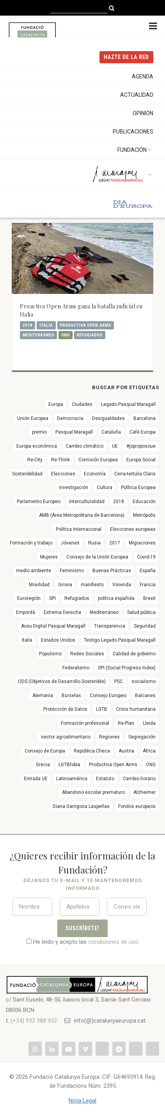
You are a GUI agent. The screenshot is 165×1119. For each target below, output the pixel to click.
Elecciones (63, 474)
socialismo (143, 681)
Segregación (142, 737)
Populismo (50, 653)
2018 (27, 325)
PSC (118, 681)
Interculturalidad (87, 501)
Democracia (70, 418)
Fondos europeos (137, 806)
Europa (55, 404)
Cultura (104, 487)
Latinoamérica (71, 778)
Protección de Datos (65, 709)
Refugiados (90, 335)
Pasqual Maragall (74, 432)
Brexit (149, 598)
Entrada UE (36, 778)
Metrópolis (144, 515)
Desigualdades (108, 418)
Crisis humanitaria (136, 709)
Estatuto (105, 778)
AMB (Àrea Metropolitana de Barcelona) (81, 515)
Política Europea (138, 487)
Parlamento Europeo (38, 501)
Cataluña (111, 432)
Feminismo (72, 570)
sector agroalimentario (65, 737)
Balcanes (145, 695)
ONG (65, 335)
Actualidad (136, 95)
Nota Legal (82, 1100)
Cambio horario (139, 778)
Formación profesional (85, 723)
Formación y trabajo (31, 543)
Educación (144, 501)
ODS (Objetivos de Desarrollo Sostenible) (62, 681)
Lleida (149, 723)
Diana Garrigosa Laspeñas (81, 806)
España (148, 570)
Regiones (109, 737)
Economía (95, 474)
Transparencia (109, 626)
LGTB (101, 709)
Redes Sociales (87, 653)
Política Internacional (78, 529)
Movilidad (39, 584)
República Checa (92, 751)
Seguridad (145, 626)
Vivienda (121, 584)
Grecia (43, 764)
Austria (126, 751)
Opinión (143, 113)
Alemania (42, 695)
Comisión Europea (98, 460)
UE (115, 446)
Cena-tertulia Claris (135, 474)
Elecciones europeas (133, 529)
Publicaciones (133, 131)
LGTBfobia (69, 764)
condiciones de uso (113, 941)
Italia (46, 325)
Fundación (135, 150)
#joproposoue (141, 446)
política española (116, 598)
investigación (73, 487)
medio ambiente (33, 570)
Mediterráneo (38, 335)
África (149, 751)
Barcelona (144, 418)
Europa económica (36, 446)
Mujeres (49, 557)
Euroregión (29, 598)
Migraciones (142, 543)
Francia (148, 584)
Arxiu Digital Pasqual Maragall (53, 626)
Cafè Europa (143, 432)
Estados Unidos (58, 640)
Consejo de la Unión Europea (97, 557)
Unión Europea (32, 418)
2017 (114, 543)
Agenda (142, 76)
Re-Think (60, 460)
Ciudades (82, 404)
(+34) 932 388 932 (34, 1020)
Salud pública (141, 612)
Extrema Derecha (62, 612)
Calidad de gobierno (134, 653)
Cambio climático (84, 446)
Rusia (94, 543)
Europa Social (141, 460)
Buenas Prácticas (111, 570)
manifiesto (92, 584)
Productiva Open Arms (85, 325)
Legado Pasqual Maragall (128, 404)
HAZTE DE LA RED (126, 57)
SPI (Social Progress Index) (127, 668)
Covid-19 (146, 557)
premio (39, 432)
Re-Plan (126, 723)
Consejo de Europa (45, 751)
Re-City (35, 460)
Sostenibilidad (27, 474)
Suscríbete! (82, 928)
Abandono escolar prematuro (93, 792)
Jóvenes (70, 543)
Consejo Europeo (108, 695)
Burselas (71, 695)
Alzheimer (144, 792)
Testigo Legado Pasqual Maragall (120, 640)
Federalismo (75, 668)
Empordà (25, 612)
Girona (65, 584)
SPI (52, 598)
